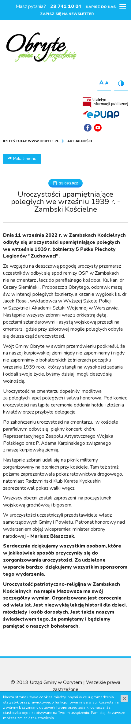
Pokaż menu (22, 159)
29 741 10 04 (65, 6)
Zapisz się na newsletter (67, 13)
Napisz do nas (101, 6)
